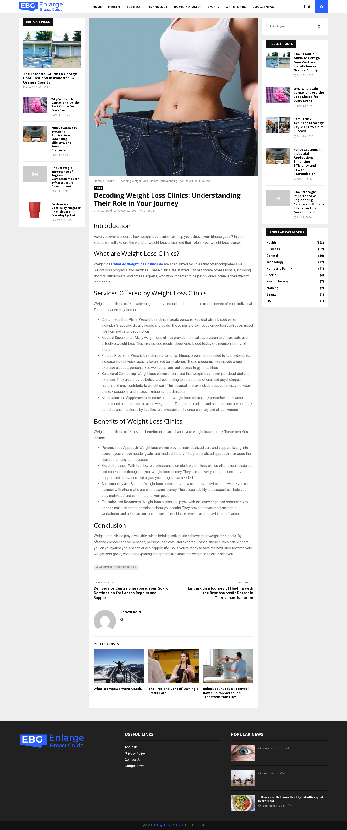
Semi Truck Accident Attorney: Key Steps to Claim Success (309, 125)
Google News (263, 7)
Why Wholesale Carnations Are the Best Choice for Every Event (65, 104)
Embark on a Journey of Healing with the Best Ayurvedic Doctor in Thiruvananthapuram (220, 593)
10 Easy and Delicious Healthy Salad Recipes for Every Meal (292, 799)
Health (114, 7)
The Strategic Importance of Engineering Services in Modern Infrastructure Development (65, 177)
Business (133, 7)
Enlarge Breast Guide (167, 825)
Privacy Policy (135, 753)
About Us (131, 747)
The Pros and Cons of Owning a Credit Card (173, 691)
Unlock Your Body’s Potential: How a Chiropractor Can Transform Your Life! (226, 693)
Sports (213, 7)
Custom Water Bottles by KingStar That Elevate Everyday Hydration (66, 209)
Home (97, 7)
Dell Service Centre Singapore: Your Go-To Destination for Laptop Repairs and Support (131, 593)
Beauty (271, 294)
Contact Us (132, 759)
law (268, 301)
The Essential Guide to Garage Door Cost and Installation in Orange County (50, 78)
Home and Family (187, 7)
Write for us (236, 7)
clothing (272, 288)
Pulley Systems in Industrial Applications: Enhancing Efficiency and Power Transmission (64, 139)
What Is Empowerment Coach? (118, 689)
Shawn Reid (104, 210)
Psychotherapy (277, 281)
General (272, 256)
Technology (157, 7)
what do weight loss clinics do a (116, 567)
